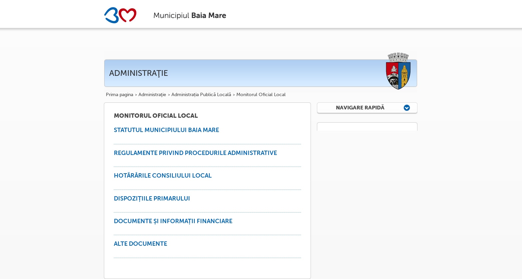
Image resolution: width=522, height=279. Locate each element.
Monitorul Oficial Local (261, 94)
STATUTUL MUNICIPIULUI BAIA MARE (166, 130)
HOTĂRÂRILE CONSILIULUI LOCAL (163, 175)
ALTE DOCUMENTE (140, 243)
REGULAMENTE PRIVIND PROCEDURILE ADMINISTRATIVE (195, 153)
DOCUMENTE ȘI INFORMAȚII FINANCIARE (173, 221)
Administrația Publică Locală (201, 94)
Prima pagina (119, 94)
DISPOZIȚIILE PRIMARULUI (152, 198)
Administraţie (152, 94)
